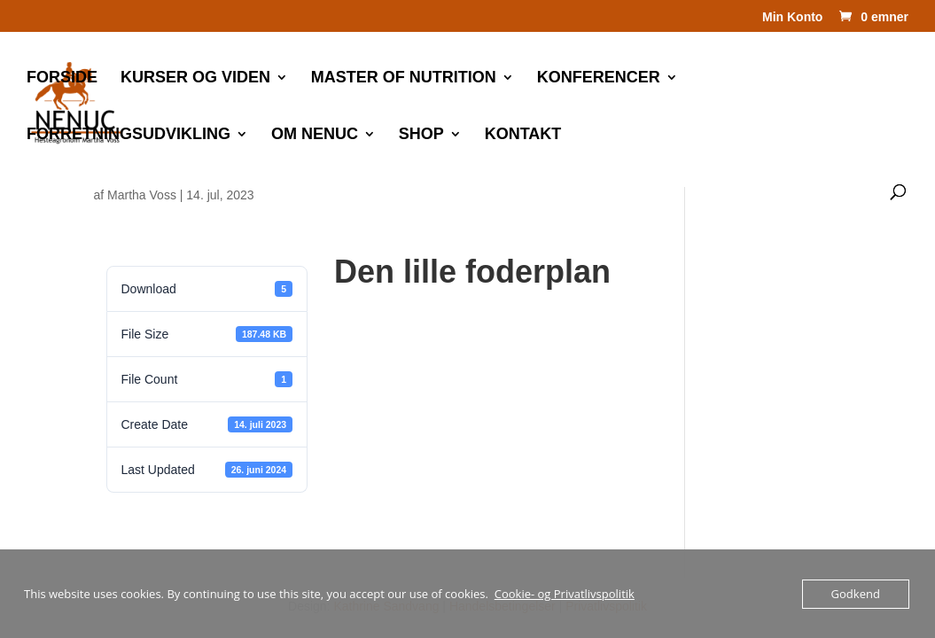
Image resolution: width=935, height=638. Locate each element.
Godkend (855, 594)
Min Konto (792, 17)
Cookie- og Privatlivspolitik (565, 594)
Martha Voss (141, 195)
